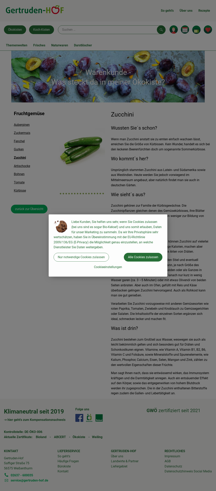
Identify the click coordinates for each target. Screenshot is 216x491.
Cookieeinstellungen (108, 267)
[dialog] (108, 245)
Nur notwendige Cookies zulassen (81, 257)
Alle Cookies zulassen (143, 257)
